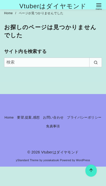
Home (9, 13)
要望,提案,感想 (28, 117)
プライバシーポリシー (84, 117)
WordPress (83, 160)
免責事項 (53, 126)
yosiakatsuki (51, 160)
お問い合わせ (53, 117)
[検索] (53, 62)
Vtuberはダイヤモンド (52, 6)
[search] (95, 62)
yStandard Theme (27, 160)
